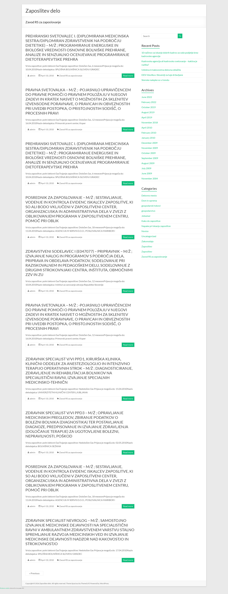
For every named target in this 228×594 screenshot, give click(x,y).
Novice (144, 231)
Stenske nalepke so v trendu (155, 80)
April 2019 (146, 117)
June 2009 (146, 173)
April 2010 (146, 127)
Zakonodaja (147, 241)
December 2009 (149, 142)
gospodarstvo (148, 210)
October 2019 (148, 107)
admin (32, 75)
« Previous (34, 573)
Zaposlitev (146, 246)
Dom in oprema (149, 200)
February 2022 (148, 102)
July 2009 (146, 168)
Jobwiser (145, 215)
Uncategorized (148, 236)
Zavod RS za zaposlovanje (70, 75)
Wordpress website (4, 588)
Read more (128, 75)
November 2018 (149, 122)
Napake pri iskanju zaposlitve (156, 226)
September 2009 (149, 158)
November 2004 (149, 178)
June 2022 (146, 97)
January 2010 (148, 137)
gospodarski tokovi (151, 205)
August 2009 (147, 163)
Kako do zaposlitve (150, 221)
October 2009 (148, 153)
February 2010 (148, 132)
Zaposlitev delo (42, 10)
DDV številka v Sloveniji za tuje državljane (162, 74)
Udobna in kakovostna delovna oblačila (161, 69)
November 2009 (149, 147)
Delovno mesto (149, 195)
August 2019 (147, 112)
